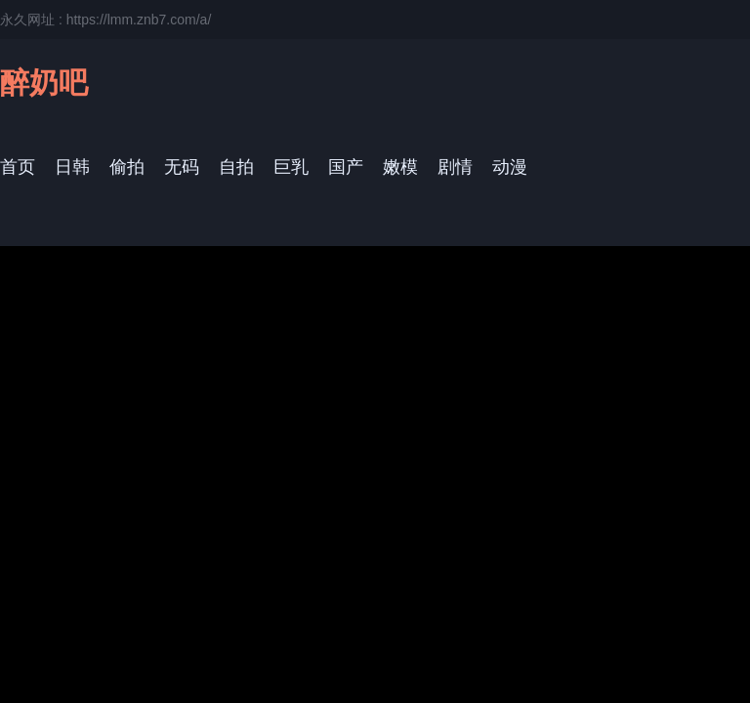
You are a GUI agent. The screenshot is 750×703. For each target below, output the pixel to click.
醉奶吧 (44, 82)
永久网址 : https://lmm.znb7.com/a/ (105, 19)
